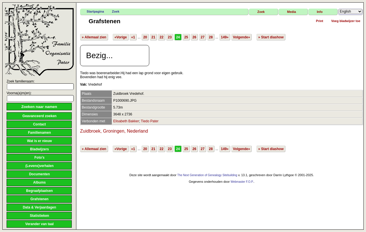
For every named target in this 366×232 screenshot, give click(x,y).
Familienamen (39, 133)
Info (320, 11)
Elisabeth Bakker (126, 121)
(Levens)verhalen (39, 166)
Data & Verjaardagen (39, 207)
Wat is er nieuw (39, 141)
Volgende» (241, 37)
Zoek (116, 11)
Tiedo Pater (150, 121)
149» (225, 37)
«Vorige (120, 37)
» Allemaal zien (94, 37)
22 (161, 37)
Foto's (39, 158)
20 (145, 37)
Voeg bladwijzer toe (345, 21)
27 (202, 37)
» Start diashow (271, 37)
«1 (133, 37)
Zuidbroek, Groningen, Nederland (114, 131)
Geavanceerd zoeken (39, 116)
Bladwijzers (39, 149)
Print (319, 21)
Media (291, 11)
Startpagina (95, 11)
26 (194, 37)
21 (153, 37)
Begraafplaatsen (39, 191)
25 (186, 37)
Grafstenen (39, 199)
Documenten (39, 174)
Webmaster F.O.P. (241, 181)
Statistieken (39, 216)
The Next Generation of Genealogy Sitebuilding (207, 175)
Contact (39, 124)
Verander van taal (39, 224)
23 (170, 37)
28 (211, 37)
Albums (39, 182)
